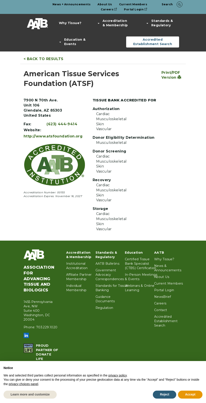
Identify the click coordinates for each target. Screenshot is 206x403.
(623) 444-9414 (62, 124)
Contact (160, 310)
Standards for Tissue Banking (112, 288)
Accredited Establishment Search (152, 42)
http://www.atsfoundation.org (53, 136)
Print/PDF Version (171, 75)
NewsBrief (162, 297)
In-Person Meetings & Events (141, 277)
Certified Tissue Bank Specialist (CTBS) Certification (140, 263)
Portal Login (135, 9)
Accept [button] (190, 394)
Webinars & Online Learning (140, 288)
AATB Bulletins (108, 264)
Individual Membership (76, 288)
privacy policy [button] (117, 375)
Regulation (104, 308)
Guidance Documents (105, 299)
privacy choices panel (23, 384)
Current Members (133, 4)
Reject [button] (164, 394)
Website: (32, 130)
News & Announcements (167, 268)
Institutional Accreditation (77, 266)
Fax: (27, 124)
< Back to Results (44, 59)
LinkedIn (26, 335)
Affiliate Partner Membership (79, 277)
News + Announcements (71, 4)
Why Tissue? (70, 23)
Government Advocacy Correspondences (110, 274)
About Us (104, 4)
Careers (109, 9)
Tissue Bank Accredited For (124, 100)
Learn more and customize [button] (30, 394)
